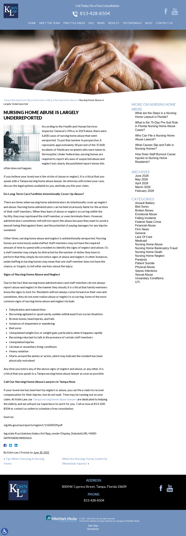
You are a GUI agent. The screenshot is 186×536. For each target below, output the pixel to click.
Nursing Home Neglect (149, 255)
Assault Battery (145, 203)
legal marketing (106, 521)
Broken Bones (144, 210)
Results (113, 22)
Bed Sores (142, 206)
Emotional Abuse (146, 214)
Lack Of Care (143, 236)
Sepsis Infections (146, 270)
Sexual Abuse (144, 274)
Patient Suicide (145, 263)
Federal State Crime (148, 221)
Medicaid (141, 240)
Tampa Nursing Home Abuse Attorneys (24, 100)
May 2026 (141, 179)
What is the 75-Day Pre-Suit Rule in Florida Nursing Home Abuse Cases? (156, 126)
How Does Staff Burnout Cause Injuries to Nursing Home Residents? (155, 158)
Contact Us (164, 22)
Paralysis (141, 259)
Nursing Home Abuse (66, 100)
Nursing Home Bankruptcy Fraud (156, 248)
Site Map (93, 525)
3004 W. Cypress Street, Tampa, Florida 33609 (93, 486)
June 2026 (142, 175)
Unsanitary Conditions (149, 278)
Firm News (142, 229)
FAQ (91, 22)
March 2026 (143, 187)
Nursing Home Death (148, 251)
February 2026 (144, 190)
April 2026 (141, 183)
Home (32, 22)
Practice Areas (74, 22)
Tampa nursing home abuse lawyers (55, 399)
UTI (137, 282)
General (140, 233)
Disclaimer (93, 528)
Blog (148, 22)
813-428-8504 (95, 13)
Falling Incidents (145, 218)
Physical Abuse (145, 267)
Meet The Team (49, 22)
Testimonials (132, 22)
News (101, 22)
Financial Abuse (145, 225)
